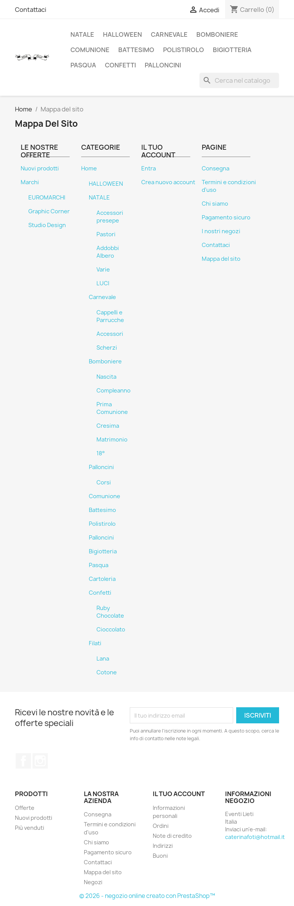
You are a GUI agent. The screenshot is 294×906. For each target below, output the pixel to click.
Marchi (30, 182)
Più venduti (29, 827)
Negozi (93, 882)
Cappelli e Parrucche (110, 316)
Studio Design (47, 225)
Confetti (120, 65)
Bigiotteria (232, 50)
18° (100, 453)
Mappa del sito (221, 259)
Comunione (89, 50)
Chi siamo (215, 204)
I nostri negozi (221, 231)
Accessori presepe (109, 216)
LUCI (102, 283)
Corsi (103, 482)
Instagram (40, 761)
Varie (103, 269)
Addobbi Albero (107, 252)
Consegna (215, 168)
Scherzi (106, 348)
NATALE (82, 34)
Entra (148, 168)
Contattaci (30, 9)
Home (89, 168)
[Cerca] (239, 80)
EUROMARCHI (46, 197)
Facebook (23, 761)
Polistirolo (183, 50)
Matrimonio (111, 439)
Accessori (109, 334)
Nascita (106, 377)
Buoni (160, 855)
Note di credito (172, 835)
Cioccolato (110, 629)
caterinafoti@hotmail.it (255, 837)
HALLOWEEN (122, 34)
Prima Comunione (112, 408)
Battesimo (136, 50)
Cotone (106, 672)
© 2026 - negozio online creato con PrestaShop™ (147, 896)
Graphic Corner (49, 211)
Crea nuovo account (168, 182)
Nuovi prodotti (40, 168)
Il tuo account (179, 794)
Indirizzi (163, 845)
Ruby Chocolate (110, 612)
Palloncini (163, 65)
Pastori (106, 234)
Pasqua (83, 65)
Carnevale (169, 34)
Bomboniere (217, 34)
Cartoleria (102, 579)
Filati (95, 643)
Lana (102, 658)
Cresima (107, 426)
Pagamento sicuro (226, 217)
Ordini (160, 825)
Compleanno (113, 390)
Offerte (24, 807)
